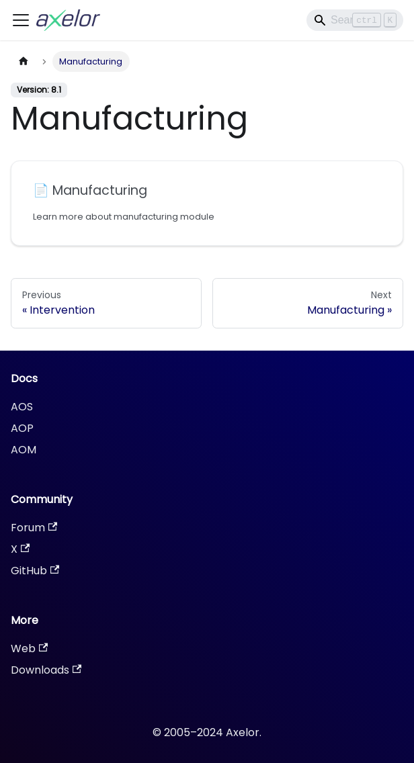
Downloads (46, 670)
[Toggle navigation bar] (21, 20)
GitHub (35, 570)
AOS (22, 406)
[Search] (354, 20)
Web (29, 648)
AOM (23, 449)
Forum (34, 527)
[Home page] (23, 61)
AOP (22, 428)
